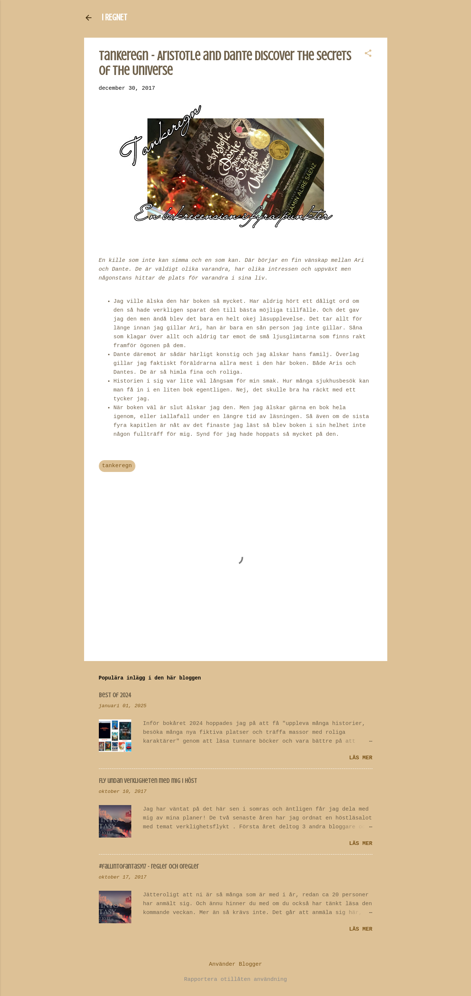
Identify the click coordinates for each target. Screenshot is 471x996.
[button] (368, 54)
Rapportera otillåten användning (235, 979)
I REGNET (114, 18)
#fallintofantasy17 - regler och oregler (149, 866)
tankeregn (117, 466)
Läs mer (360, 758)
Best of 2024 (115, 695)
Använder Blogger (235, 964)
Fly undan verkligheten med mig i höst (148, 780)
